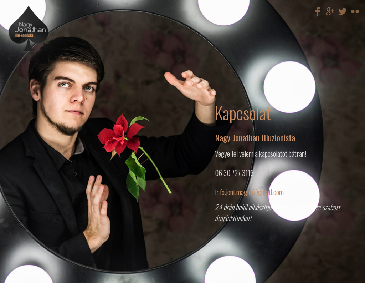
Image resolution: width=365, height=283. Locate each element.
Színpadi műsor (53, 67)
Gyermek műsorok (53, 81)
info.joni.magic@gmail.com (249, 192)
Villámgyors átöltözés (53, 75)
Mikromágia (53, 70)
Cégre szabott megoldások (53, 78)
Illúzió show (53, 72)
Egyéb (53, 84)
